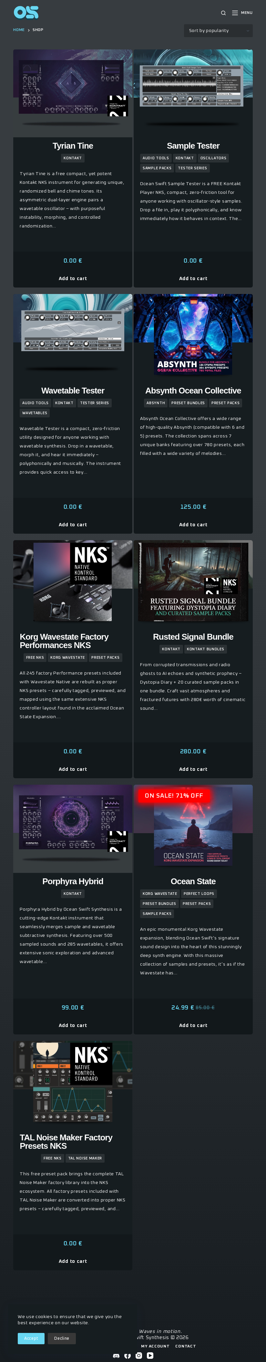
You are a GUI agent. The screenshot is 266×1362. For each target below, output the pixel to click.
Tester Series (192, 168)
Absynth (156, 403)
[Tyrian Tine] (72, 93)
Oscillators (213, 158)
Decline (61, 1338)
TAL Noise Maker (85, 1158)
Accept (31, 1338)
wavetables (34, 413)
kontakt (73, 158)
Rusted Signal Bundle (193, 637)
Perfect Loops (199, 894)
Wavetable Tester (72, 390)
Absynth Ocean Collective (193, 390)
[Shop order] (218, 30)
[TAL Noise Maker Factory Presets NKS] (72, 1085)
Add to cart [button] (73, 278)
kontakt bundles (205, 649)
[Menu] (242, 13)
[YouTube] (150, 1355)
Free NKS (35, 657)
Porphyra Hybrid (72, 881)
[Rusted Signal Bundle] (193, 584)
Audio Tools (156, 158)
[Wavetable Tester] (72, 338)
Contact (185, 1346)
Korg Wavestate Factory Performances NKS (64, 641)
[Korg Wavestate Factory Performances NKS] (72, 584)
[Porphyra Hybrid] (72, 829)
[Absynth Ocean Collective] (193, 338)
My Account (155, 1346)
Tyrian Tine (73, 146)
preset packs (225, 403)
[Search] (223, 13)
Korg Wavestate (67, 657)
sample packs (157, 168)
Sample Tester (193, 146)
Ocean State (193, 881)
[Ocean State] (193, 829)
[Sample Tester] (193, 93)
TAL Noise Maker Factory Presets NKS (66, 1142)
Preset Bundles (188, 403)
